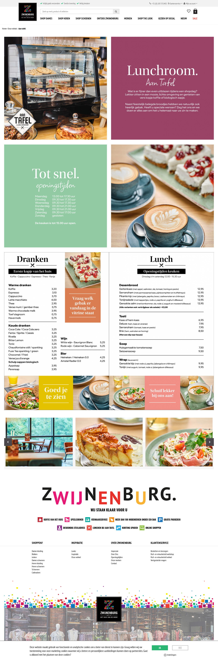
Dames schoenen (38, 560)
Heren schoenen (38, 566)
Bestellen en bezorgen (159, 551)
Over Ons (114, 554)
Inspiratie (74, 554)
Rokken (34, 554)
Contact (114, 563)
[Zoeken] (116, 11)
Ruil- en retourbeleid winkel (161, 557)
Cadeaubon (36, 572)
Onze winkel (76, 557)
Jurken (34, 557)
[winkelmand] (194, 11)
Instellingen (170, 654)
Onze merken (116, 560)
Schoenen (35, 569)
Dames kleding (37, 551)
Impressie (114, 551)
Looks (73, 551)
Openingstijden (117, 557)
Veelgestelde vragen (158, 560)
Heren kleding (37, 563)
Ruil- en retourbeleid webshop (162, 554)
